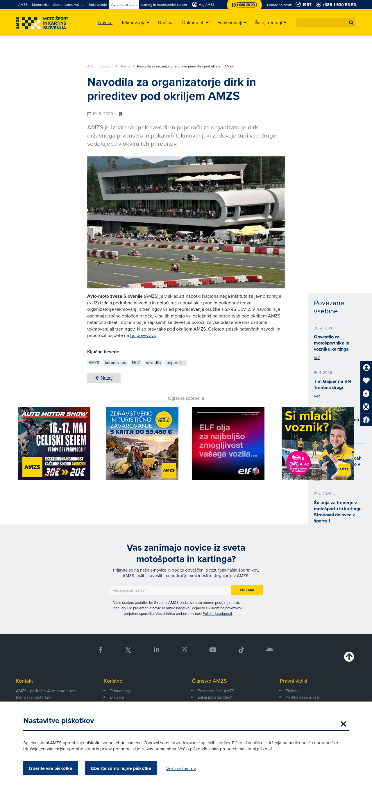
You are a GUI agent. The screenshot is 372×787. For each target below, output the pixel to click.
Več (317, 357)
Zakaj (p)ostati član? (215, 697)
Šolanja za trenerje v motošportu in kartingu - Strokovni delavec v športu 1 (339, 511)
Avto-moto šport (102, 66)
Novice (127, 66)
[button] (351, 23)
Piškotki (292, 691)
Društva (117, 697)
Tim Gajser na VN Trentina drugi (332, 384)
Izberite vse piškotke (50, 768)
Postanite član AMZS (216, 691)
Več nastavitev (181, 768)
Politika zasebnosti (302, 697)
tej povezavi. (143, 335)
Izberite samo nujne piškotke (121, 768)
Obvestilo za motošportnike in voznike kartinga (331, 342)
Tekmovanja (120, 691)
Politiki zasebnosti (217, 613)
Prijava (247, 590)
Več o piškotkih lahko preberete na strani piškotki (225, 749)
